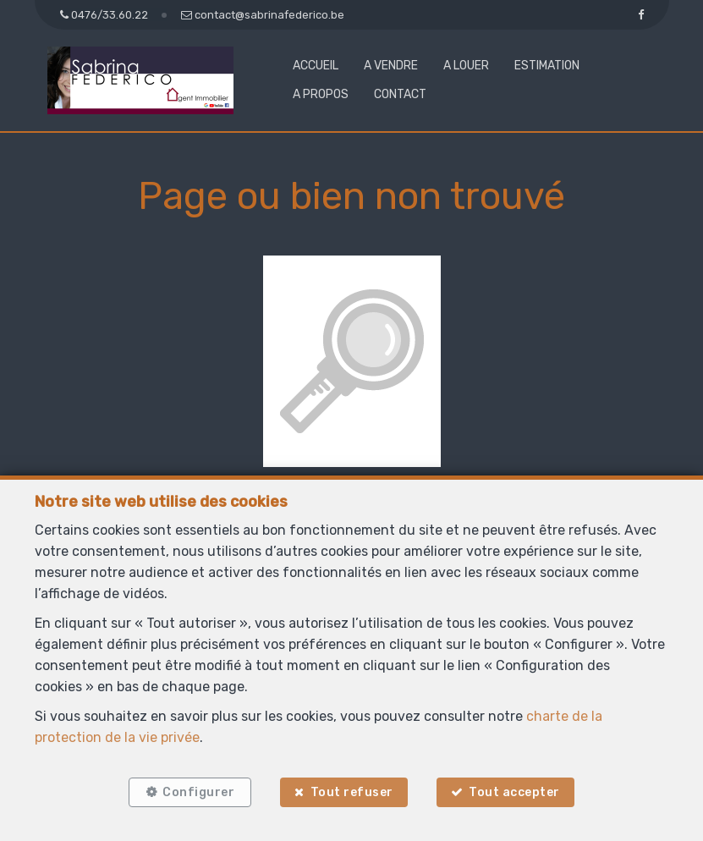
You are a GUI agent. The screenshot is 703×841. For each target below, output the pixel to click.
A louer (466, 65)
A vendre (391, 65)
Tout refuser (351, 792)
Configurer (198, 792)
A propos (321, 94)
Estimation (546, 65)
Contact (400, 94)
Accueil (315, 65)
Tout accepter (514, 792)
